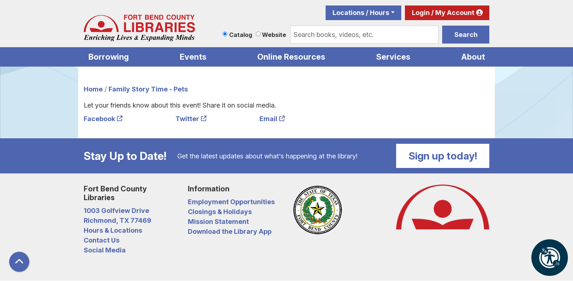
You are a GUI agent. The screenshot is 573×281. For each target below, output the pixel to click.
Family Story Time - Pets (148, 89)
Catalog (240, 34)
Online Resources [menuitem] (291, 56)
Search (466, 34)
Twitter (187, 119)
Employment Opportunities (231, 202)
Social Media (105, 250)
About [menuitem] (473, 56)
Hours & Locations (113, 230)
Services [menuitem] (393, 56)
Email (268, 119)
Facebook (99, 119)
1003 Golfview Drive (116, 210)
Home (93, 89)
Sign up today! (443, 156)
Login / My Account (443, 12)
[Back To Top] (19, 262)
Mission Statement (218, 221)
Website (274, 34)
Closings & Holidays (220, 212)
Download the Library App (230, 231)
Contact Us (101, 240)
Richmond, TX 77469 (117, 220)
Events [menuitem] (193, 56)
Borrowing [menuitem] (108, 56)
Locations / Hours (361, 12)
